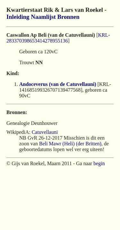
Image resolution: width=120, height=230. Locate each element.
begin (99, 163)
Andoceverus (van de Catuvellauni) (57, 84)
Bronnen (68, 16)
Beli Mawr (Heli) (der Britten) (70, 143)
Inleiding (17, 16)
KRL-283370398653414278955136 (58, 37)
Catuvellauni (45, 132)
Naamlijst (43, 16)
